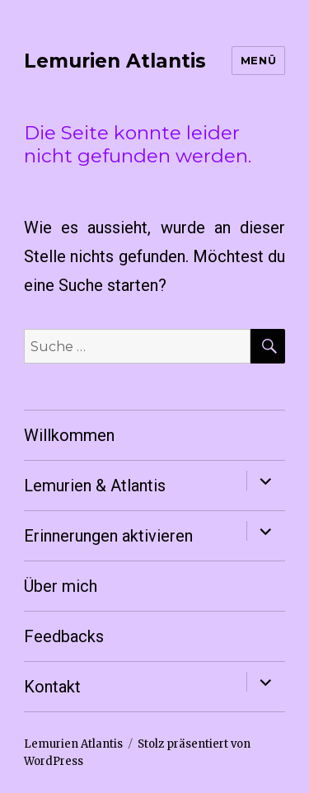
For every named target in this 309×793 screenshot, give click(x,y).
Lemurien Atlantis (115, 61)
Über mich (60, 586)
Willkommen (69, 435)
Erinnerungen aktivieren (108, 536)
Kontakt (52, 687)
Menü (258, 60)
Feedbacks (64, 636)
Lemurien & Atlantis (95, 485)
